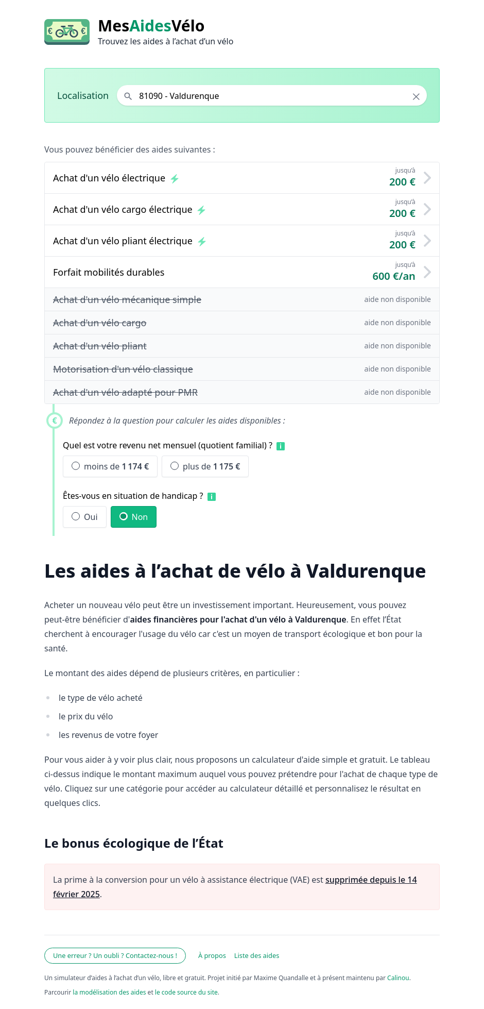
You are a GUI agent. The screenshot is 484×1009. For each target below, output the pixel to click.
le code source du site (186, 992)
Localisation (83, 95)
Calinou (398, 977)
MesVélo (151, 25)
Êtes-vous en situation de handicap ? (133, 495)
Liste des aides (257, 955)
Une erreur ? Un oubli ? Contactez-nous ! (115, 955)
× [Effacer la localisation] (416, 96)
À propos (212, 955)
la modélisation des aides (109, 992)
